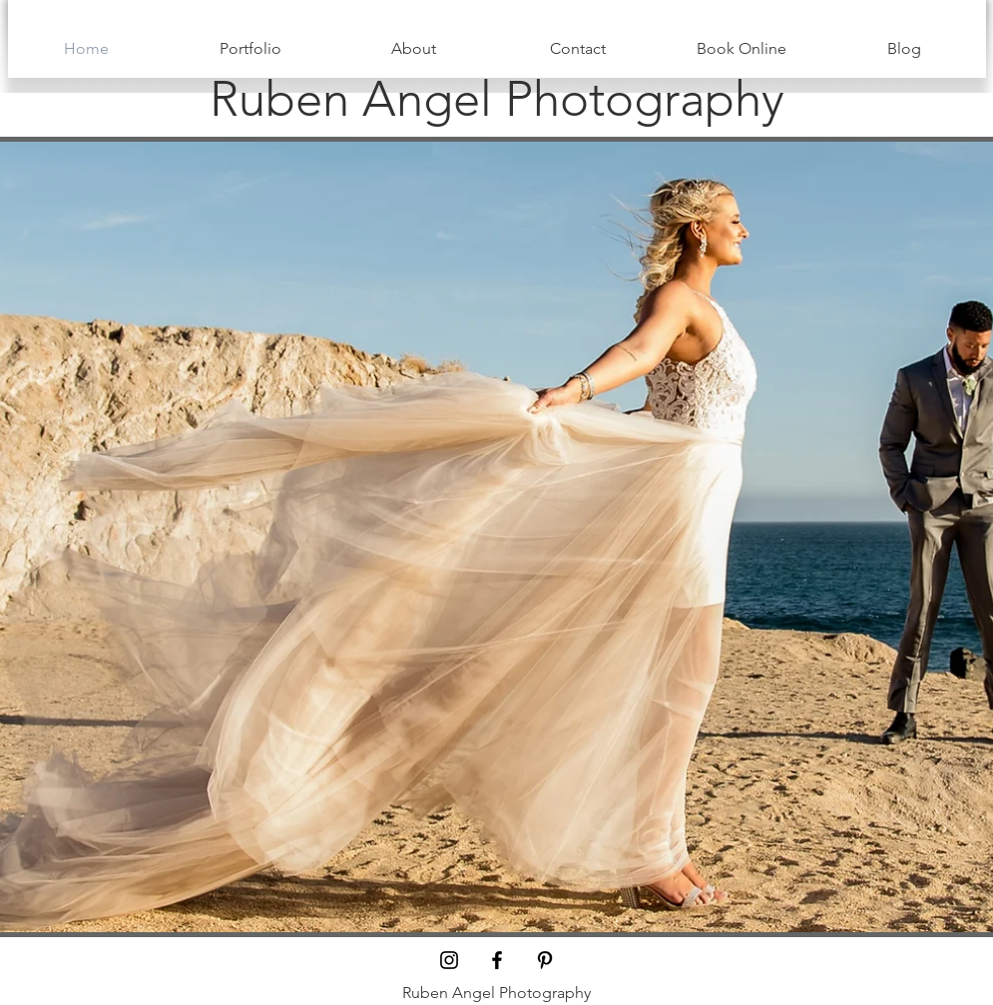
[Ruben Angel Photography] (497, 99)
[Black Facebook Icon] (497, 960)
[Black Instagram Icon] (449, 960)
